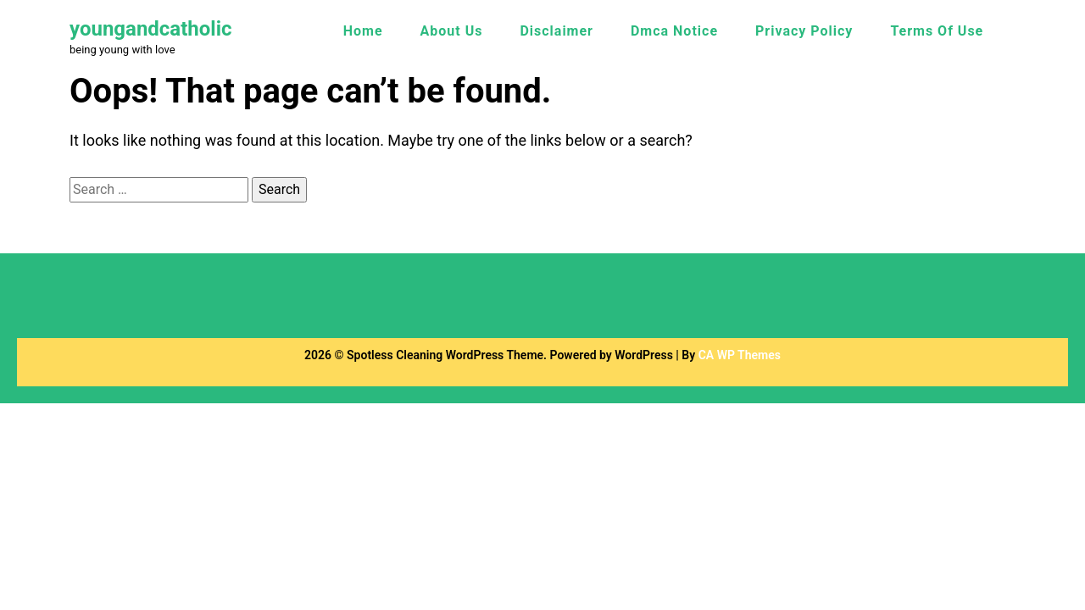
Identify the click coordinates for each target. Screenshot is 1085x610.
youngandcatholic (151, 29)
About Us (451, 31)
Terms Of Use (936, 31)
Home (363, 31)
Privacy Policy (804, 31)
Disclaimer (556, 31)
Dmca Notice (674, 31)
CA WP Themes (739, 355)
